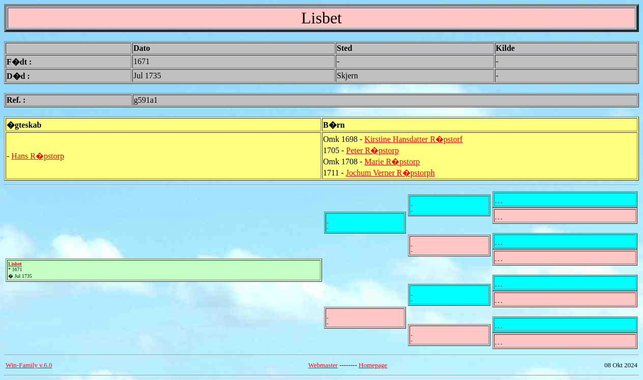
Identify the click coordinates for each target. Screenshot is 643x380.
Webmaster (323, 365)
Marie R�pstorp (392, 161)
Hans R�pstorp (37, 156)
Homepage (373, 365)
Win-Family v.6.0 (29, 365)
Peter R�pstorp (372, 150)
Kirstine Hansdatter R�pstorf (413, 139)
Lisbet (15, 264)
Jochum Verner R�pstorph (390, 172)
